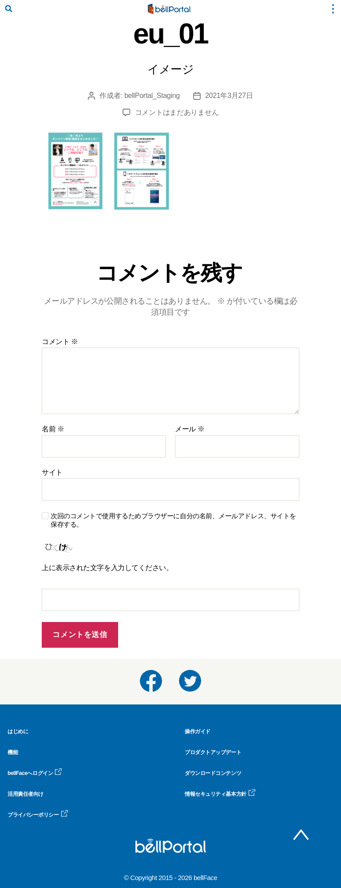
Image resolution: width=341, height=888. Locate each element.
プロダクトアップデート (213, 752)
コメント (60, 341)
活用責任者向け (26, 794)
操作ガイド (197, 731)
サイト (52, 472)
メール (189, 429)
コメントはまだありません (177, 112)
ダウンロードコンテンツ (213, 773)
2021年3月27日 (229, 95)
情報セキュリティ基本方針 (220, 794)
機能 (13, 752)
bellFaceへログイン (35, 773)
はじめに (18, 731)
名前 (53, 429)
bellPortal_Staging (152, 95)
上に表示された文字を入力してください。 (107, 567)
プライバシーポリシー (38, 815)
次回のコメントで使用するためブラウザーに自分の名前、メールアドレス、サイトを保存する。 (173, 520)
